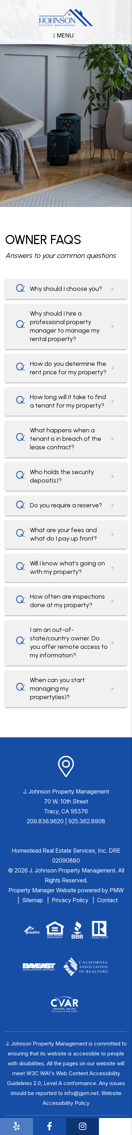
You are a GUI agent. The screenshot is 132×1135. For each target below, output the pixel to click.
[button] (16, 1126)
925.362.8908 (86, 821)
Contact (107, 900)
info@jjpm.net (81, 1093)
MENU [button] (63, 35)
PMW (116, 890)
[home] (66, 17)
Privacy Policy (70, 900)
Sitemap (32, 900)
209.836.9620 (45, 821)
